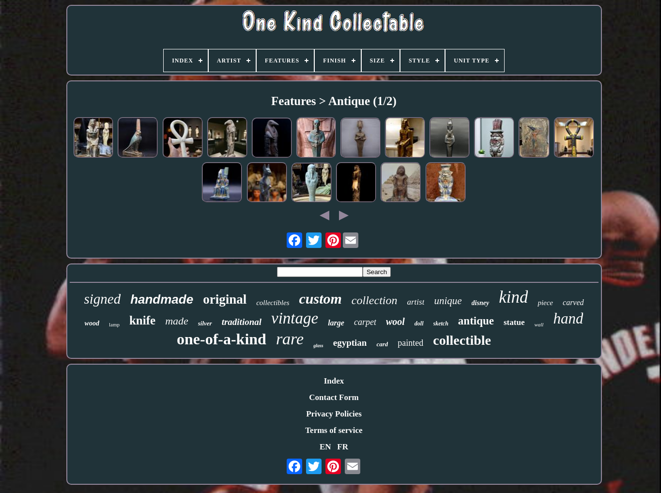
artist (416, 302)
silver (205, 323)
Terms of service (333, 430)
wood (92, 323)
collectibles (272, 303)
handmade (161, 299)
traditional (241, 322)
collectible (462, 340)
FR (342, 446)
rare (290, 339)
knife (142, 320)
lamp (114, 324)
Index (334, 380)
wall (538, 324)
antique (476, 321)
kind (513, 297)
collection (375, 300)
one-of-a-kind (221, 339)
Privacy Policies (334, 413)
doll (419, 323)
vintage (294, 318)
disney (481, 303)
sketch (440, 323)
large (336, 323)
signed (102, 299)
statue (514, 322)
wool (395, 321)
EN (325, 446)
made (176, 321)
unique (447, 301)
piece (545, 303)
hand (568, 318)
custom (320, 299)
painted (410, 343)
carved (573, 302)
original (224, 299)
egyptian (350, 343)
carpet (365, 322)
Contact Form (333, 397)
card (382, 344)
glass (318, 345)
